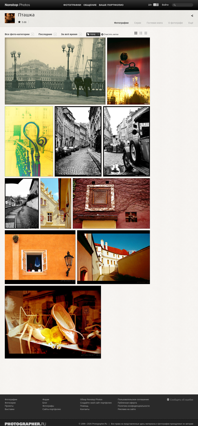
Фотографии (72, 4)
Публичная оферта (127, 403)
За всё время (69, 34)
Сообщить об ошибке (181, 399)
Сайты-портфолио (51, 409)
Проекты (9, 406)
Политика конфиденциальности (134, 406)
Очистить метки (111, 34)
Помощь (84, 406)
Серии (137, 23)
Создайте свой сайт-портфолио (96, 403)
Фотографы (48, 406)
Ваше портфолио (111, 4)
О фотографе (175, 23)
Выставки (9, 409)
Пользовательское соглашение (133, 399)
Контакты (84, 409)
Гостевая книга (155, 23)
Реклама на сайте (127, 409)
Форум (45, 399)
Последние (45, 34)
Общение (90, 4)
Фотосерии (10, 403)
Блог (44, 403)
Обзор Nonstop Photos (91, 399)
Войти (165, 4)
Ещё (190, 23)
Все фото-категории (17, 34)
